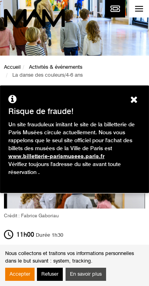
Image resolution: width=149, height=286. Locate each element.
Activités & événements (55, 67)
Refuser (49, 274)
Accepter (20, 274)
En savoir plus (86, 274)
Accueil (12, 67)
